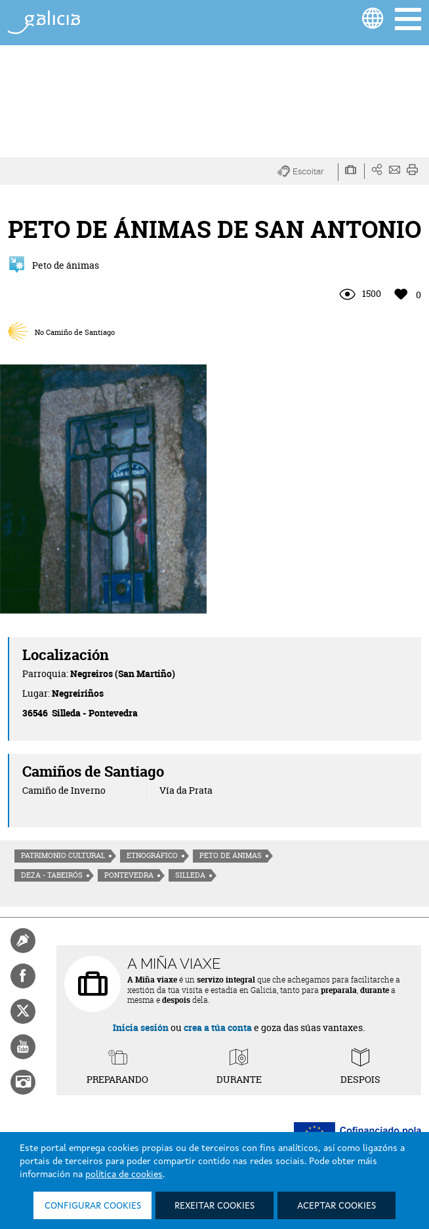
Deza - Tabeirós (52, 875)
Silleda (190, 875)
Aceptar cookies (336, 1206)
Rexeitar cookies (214, 1206)
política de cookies (124, 1174)
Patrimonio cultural (63, 855)
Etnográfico (152, 855)
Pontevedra (128, 875)
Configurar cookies (93, 1206)
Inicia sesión (141, 1027)
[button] (307, 172)
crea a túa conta (218, 1027)
